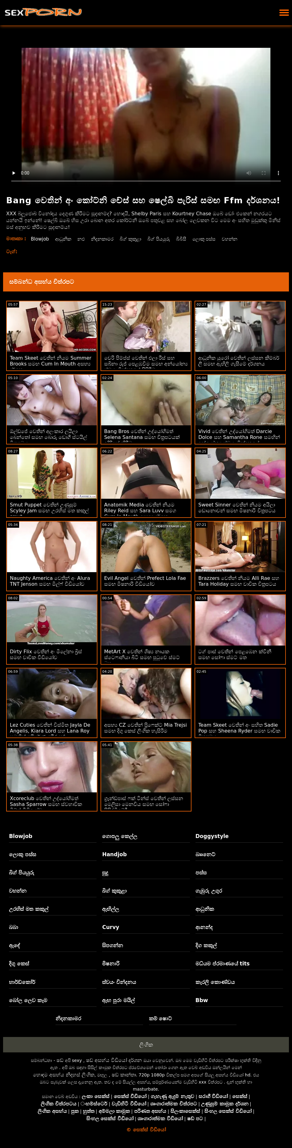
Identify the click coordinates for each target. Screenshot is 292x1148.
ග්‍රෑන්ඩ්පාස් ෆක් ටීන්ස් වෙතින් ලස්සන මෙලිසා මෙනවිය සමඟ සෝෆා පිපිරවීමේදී (143, 804)
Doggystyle (212, 836)
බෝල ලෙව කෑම (28, 1000)
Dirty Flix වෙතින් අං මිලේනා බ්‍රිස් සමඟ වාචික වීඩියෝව (46, 654)
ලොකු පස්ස (212, 239)
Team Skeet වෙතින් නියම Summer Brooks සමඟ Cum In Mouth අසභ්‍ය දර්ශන (50, 364)
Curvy (110, 927)
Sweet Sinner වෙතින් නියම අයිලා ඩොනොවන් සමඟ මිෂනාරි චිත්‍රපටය (236, 508)
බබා (13, 927)
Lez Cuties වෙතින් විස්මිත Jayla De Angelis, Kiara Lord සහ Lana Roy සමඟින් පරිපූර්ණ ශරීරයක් (50, 731)
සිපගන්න (112, 945)
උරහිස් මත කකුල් (28, 909)
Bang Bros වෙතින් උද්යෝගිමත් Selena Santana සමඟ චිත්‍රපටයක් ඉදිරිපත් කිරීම (142, 437)
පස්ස (201, 872)
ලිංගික (146, 1045)
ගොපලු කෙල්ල (119, 836)
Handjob (114, 854)
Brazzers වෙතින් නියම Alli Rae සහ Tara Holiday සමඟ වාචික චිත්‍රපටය (238, 581)
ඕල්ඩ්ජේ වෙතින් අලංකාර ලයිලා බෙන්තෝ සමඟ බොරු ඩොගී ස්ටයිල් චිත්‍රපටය (48, 437)
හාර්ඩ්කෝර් (22, 982)
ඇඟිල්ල (110, 909)
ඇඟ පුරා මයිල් (118, 1000)
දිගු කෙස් (19, 963)
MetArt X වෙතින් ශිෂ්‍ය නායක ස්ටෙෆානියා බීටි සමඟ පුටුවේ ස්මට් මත (142, 657)
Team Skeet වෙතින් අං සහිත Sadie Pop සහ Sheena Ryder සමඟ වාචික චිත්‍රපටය (239, 731)
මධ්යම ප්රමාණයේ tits (222, 963)
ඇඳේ (14, 945)
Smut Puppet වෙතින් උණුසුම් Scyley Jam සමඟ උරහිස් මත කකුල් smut (49, 510)
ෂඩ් (60, 1060)
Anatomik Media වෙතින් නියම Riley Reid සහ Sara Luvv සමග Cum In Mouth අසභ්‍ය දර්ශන (140, 510)
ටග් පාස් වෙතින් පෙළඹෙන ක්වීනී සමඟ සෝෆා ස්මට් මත (234, 654)
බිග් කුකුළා (135, 239)
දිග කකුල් (206, 945)
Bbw (201, 1000)
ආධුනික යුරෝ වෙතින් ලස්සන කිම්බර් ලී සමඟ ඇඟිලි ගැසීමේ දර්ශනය (238, 361)
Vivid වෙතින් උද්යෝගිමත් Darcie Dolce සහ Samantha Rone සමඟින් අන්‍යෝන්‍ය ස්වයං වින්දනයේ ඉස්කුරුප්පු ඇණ (239, 440)
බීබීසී (188, 239)
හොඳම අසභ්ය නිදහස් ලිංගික (63, 1075)
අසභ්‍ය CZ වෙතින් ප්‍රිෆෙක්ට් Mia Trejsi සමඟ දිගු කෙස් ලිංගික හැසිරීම (145, 728)
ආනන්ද (204, 927)
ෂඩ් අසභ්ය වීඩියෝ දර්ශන (114, 1060)
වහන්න (240, 239)
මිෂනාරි (110, 963)
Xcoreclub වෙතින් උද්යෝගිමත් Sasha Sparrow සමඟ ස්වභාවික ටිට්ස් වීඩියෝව (46, 804)
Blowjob (40, 239)
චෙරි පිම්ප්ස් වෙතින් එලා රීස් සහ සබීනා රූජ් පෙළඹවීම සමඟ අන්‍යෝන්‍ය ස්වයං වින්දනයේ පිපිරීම (146, 364)
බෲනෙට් (205, 854)
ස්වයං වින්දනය (119, 982)
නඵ (84, 239)
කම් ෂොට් (160, 1018)
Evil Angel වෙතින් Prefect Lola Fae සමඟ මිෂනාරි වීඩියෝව (145, 581)
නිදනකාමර (106, 239)
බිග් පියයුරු (165, 239)
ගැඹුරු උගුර (208, 891)
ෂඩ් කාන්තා (124, 1075)
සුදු (105, 872)
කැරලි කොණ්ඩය (215, 982)
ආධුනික (65, 239)
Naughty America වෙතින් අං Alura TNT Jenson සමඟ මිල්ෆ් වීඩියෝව (50, 581)
